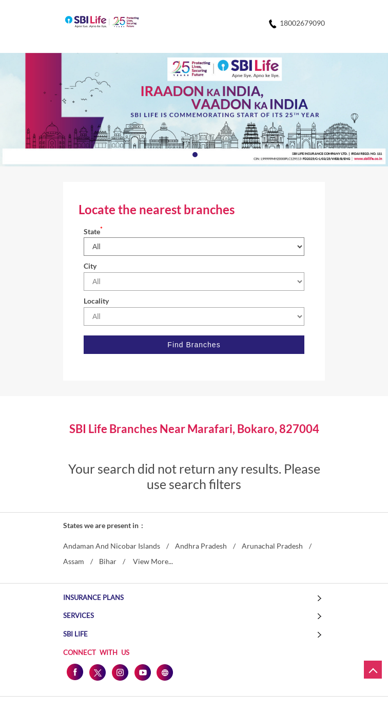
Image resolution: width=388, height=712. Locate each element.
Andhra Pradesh (201, 546)
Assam (73, 561)
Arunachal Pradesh (272, 546)
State (93, 231)
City (90, 265)
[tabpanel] (194, 109)
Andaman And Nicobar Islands (111, 546)
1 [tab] (194, 153)
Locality (96, 300)
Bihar (108, 561)
